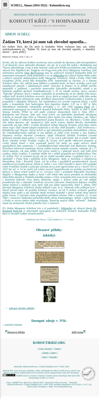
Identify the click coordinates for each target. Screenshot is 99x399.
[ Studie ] (57, 349)
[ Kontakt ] (53, 357)
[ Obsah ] (45, 353)
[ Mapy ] (54, 353)
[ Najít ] (44, 357)
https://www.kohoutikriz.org (60, 386)
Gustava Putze (82, 106)
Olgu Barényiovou (34, 72)
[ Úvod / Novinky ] (45, 349)
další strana (77, 332)
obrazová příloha (16, 332)
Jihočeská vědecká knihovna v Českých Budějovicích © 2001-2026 (41, 366)
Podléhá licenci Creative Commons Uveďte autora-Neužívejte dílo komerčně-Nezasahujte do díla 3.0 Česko (41, 377)
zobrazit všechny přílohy (22, 308)
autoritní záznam (13, 324)
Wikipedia (58, 75)
